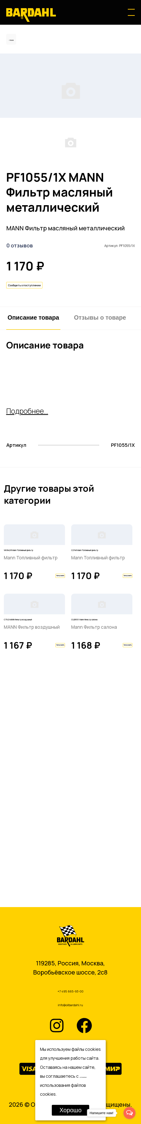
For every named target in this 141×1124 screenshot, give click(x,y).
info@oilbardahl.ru (70, 1003)
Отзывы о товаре (100, 415)
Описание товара (33, 415)
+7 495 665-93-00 (70, 985)
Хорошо (70, 1110)
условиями (90, 1076)
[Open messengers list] (129, 1113)
